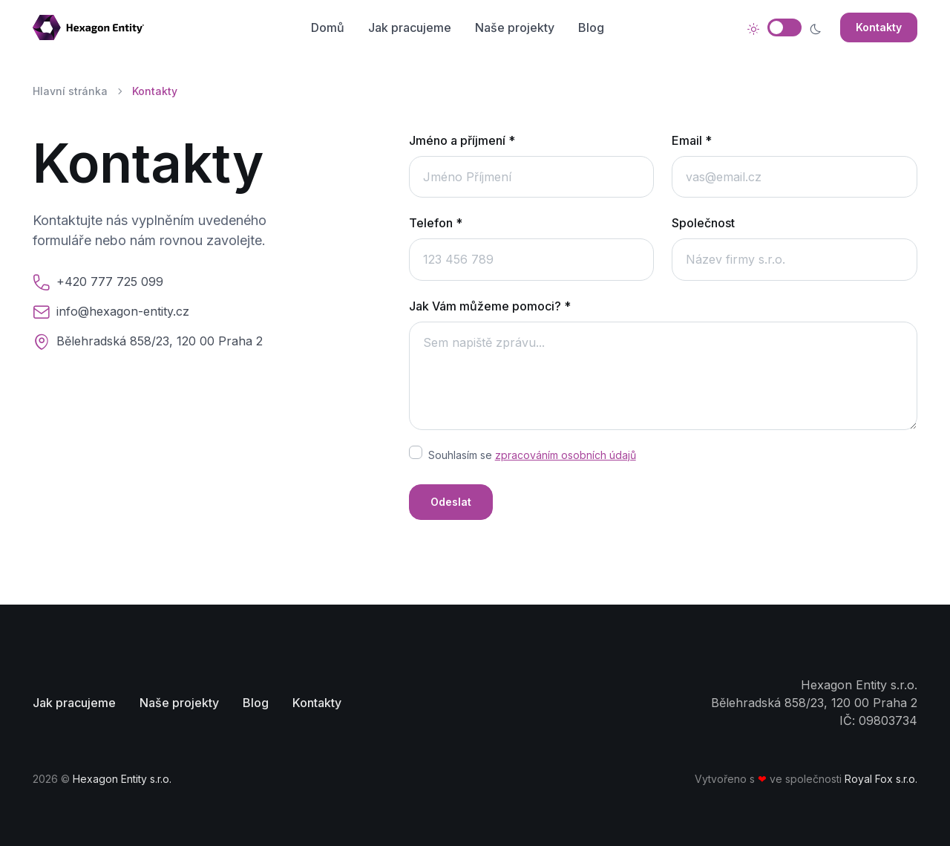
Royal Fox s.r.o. (881, 778)
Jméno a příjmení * (462, 140)
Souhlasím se (532, 455)
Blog (591, 27)
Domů (327, 27)
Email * (692, 140)
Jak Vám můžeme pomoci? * (490, 306)
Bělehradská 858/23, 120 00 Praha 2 (159, 340)
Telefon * (435, 222)
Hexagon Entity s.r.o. (122, 778)
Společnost (703, 222)
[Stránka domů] (94, 27)
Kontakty (879, 27)
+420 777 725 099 (109, 281)
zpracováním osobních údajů (565, 455)
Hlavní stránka (70, 91)
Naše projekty (514, 27)
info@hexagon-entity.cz (122, 311)
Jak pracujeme (409, 27)
